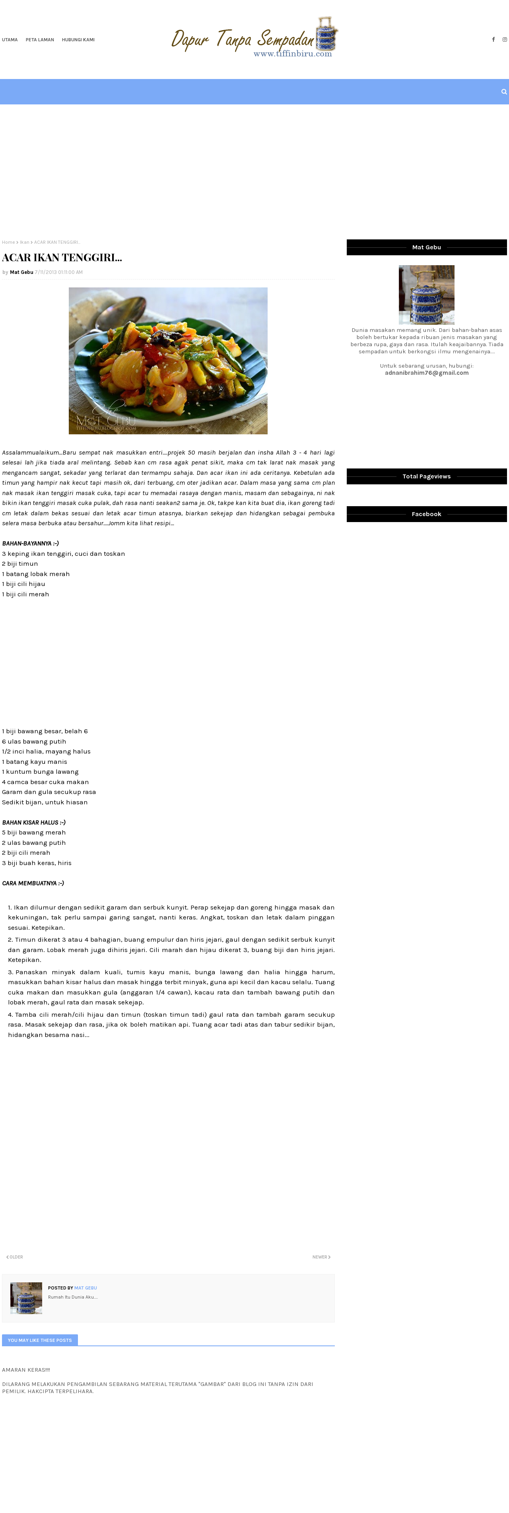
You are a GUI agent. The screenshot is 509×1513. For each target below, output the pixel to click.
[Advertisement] (254, 171)
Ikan (24, 242)
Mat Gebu (21, 272)
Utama (10, 39)
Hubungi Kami (78, 39)
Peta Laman (40, 39)
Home (8, 242)
